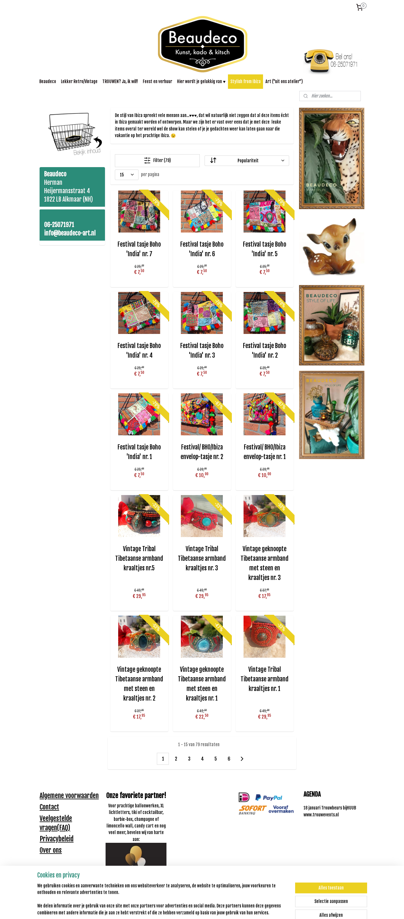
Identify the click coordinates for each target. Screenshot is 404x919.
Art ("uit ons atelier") (284, 81)
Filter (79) (157, 160)
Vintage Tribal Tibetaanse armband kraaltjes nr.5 (139, 558)
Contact (49, 807)
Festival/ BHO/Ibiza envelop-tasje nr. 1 (265, 452)
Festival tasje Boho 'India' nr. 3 (201, 350)
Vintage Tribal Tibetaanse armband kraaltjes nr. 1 (265, 679)
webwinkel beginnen (214, 908)
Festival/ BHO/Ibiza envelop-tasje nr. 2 (202, 452)
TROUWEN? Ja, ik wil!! (120, 81)
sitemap (185, 908)
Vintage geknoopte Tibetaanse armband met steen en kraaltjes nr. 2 (139, 684)
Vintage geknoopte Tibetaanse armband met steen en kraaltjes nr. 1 (202, 684)
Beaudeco (47, 81)
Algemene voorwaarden (69, 795)
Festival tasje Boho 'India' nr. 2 (264, 350)
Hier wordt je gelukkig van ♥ (201, 81)
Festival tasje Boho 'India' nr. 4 (139, 350)
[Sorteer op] (247, 161)
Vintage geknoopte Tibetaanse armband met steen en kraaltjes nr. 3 (265, 563)
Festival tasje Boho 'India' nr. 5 (264, 248)
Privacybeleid (56, 839)
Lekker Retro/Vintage (79, 81)
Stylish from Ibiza (245, 81)
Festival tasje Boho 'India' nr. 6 (201, 248)
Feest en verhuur (157, 81)
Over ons (51, 850)
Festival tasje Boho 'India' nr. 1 (139, 452)
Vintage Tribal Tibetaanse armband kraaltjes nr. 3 (202, 558)
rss (195, 908)
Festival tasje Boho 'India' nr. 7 (139, 248)
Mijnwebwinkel (259, 908)
